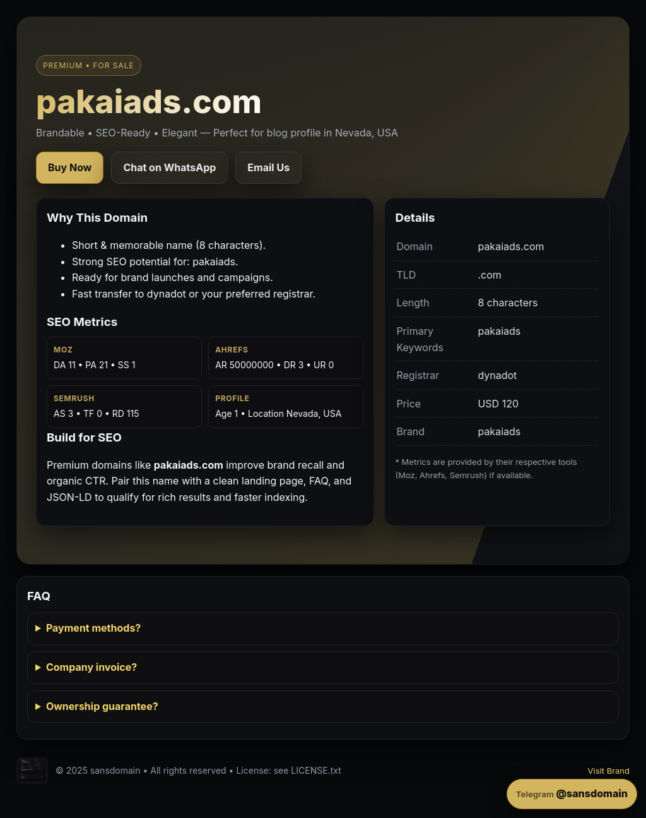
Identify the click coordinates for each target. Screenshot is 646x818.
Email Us (268, 167)
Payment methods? (93, 628)
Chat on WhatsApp (169, 167)
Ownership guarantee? (102, 706)
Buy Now (69, 167)
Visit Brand (609, 771)
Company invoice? (91, 667)
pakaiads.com (149, 101)
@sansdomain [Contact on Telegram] (572, 793)
